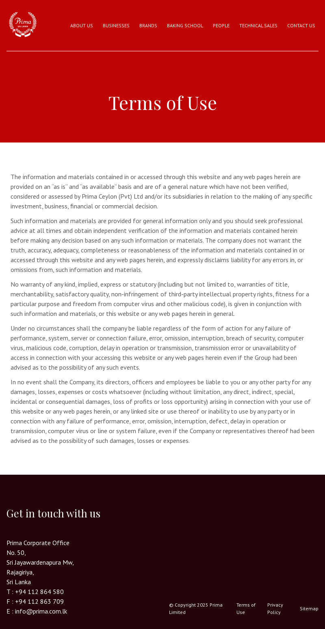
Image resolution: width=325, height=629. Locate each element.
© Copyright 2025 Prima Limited (196, 608)
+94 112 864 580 (39, 591)
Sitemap (309, 608)
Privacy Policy (275, 608)
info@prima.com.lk (41, 611)
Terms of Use (246, 608)
